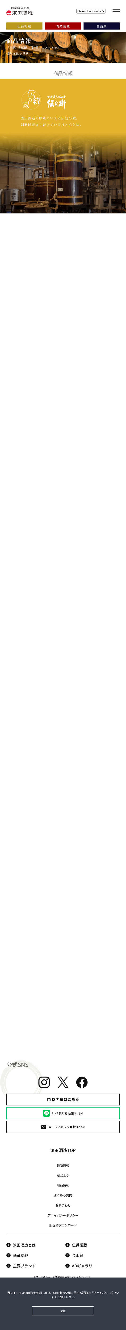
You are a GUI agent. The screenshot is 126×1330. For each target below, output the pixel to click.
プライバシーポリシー (63, 1215)
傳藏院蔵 (17, 1255)
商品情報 (63, 1185)
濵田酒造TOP (63, 1150)
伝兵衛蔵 (76, 1245)
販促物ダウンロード (63, 1225)
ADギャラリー (80, 1266)
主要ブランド (21, 1266)
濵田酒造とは (21, 1245)
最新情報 (63, 1165)
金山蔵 (74, 1255)
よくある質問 (63, 1195)
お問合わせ (63, 1205)
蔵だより (63, 1175)
